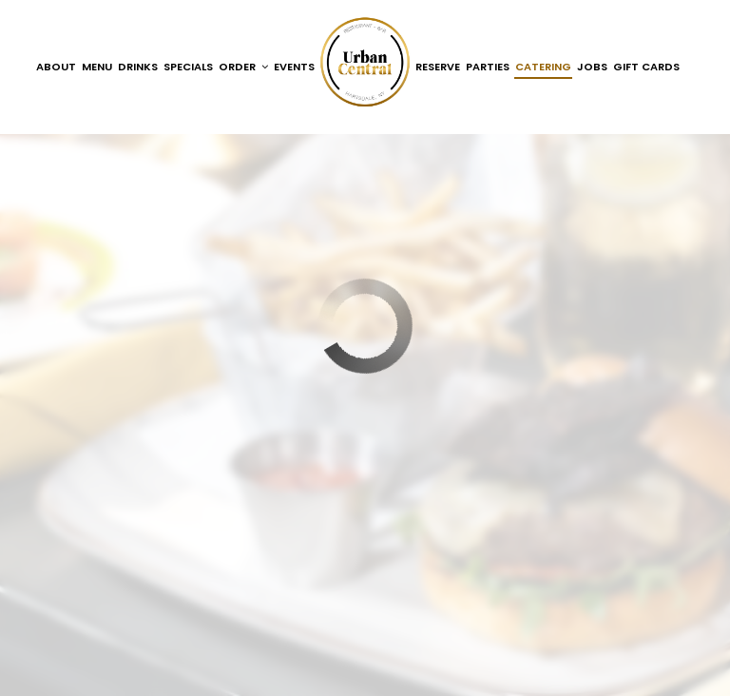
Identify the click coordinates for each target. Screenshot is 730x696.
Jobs (592, 66)
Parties (487, 66)
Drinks (138, 66)
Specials (188, 66)
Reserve (437, 66)
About (56, 66)
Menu (97, 66)
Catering (543, 66)
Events (294, 66)
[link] (365, 61)
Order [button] (243, 66)
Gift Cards (646, 66)
